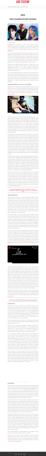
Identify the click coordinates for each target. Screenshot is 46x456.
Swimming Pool (23, 114)
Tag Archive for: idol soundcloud (18, 7)
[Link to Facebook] (28, 454)
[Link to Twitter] (30, 454)
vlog (11, 129)
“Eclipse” (34, 217)
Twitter (36, 431)
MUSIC (26, 21)
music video (26, 123)
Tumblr (15, 433)
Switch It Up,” (11, 236)
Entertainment (22, 21)
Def (35, 197)
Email (12, 441)
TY (20, 114)
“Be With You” (26, 266)
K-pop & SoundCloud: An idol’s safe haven (23, 19)
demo (10, 217)
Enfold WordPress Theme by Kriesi (22, 453)
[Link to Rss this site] (37, 454)
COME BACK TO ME (23, 264)
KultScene (31, 21)
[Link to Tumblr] (32, 454)
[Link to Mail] (36, 454)
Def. (20, 264)
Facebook (33, 431)
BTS (17, 314)
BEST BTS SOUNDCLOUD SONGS (28, 300)
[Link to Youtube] (34, 454)
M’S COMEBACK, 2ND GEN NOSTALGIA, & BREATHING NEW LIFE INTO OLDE (23, 190)
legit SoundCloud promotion (22, 59)
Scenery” (34, 338)
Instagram (10, 433)
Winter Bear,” (21, 336)
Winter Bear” (12, 342)
